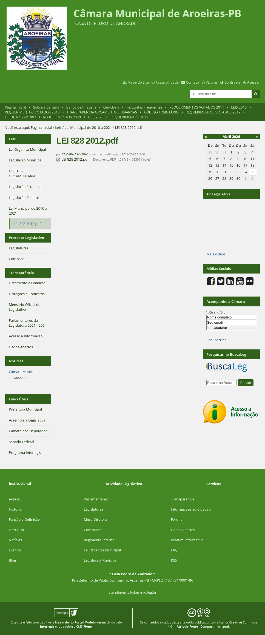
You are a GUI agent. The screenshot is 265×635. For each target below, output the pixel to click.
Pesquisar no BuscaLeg (226, 354)
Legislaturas (93, 509)
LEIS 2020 (96, 117)
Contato (192, 82)
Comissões (92, 529)
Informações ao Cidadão (191, 509)
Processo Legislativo (26, 237)
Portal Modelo (85, 622)
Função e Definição (24, 519)
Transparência (21, 272)
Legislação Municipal (101, 560)
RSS (174, 560)
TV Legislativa (218, 194)
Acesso (14, 499)
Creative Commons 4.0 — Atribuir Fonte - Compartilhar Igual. (213, 624)
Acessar (253, 82)
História (15, 509)
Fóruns (176, 519)
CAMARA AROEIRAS (75, 154)
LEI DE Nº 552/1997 (20, 117)
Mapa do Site (138, 82)
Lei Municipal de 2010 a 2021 (88, 127)
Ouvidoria (111, 107)
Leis (58, 127)
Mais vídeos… (217, 254)
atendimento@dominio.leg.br (132, 592)
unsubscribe (216, 339)
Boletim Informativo (187, 539)
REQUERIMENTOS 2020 (62, 117)
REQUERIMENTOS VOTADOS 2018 (32, 112)
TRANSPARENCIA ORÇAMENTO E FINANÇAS (102, 112)
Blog (12, 560)
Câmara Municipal (23, 371)
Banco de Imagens (81, 107)
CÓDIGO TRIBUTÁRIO (161, 112)
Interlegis (47, 626)
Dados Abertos (183, 529)
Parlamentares (96, 499)
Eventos (15, 550)
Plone (87, 626)
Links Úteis (18, 399)
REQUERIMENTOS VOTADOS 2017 (196, 107)
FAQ (174, 550)
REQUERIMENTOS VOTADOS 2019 (213, 112)
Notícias (15, 539)
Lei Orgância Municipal (102, 550)
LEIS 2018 (239, 107)
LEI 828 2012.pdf (72, 159)
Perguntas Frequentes (144, 107)
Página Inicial (15, 107)
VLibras (212, 82)
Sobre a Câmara (46, 107)
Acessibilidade (167, 82)
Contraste (232, 82)
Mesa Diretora (95, 519)
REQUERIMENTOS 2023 (129, 117)
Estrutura (16, 529)
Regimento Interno (99, 539)
